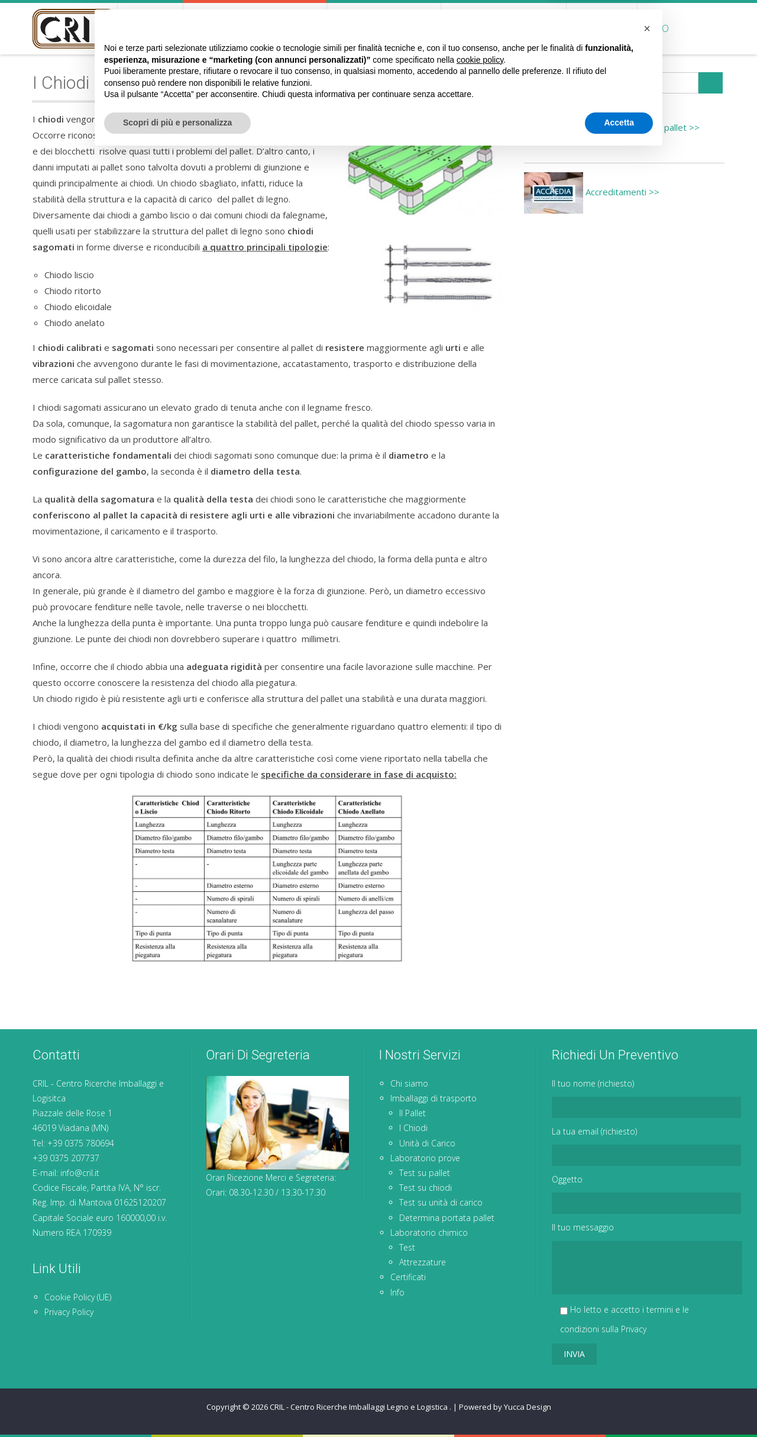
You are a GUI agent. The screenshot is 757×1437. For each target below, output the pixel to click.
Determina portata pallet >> (612, 127)
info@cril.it (79, 1172)
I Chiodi (413, 1127)
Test (407, 1247)
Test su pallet (424, 1172)
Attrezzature (422, 1262)
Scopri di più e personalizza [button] (177, 1404)
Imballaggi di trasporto (255, 28)
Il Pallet (412, 1113)
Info (657, 28)
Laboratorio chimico (503, 28)
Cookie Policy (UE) (77, 1297)
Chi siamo (150, 28)
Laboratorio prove (383, 28)
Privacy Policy (68, 1311)
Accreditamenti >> (591, 192)
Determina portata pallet (446, 1217)
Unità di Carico (427, 1143)
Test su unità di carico (441, 1202)
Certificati (602, 28)
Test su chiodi (425, 1187)
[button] (647, 1310)
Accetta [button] (619, 1404)
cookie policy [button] (480, 1341)
